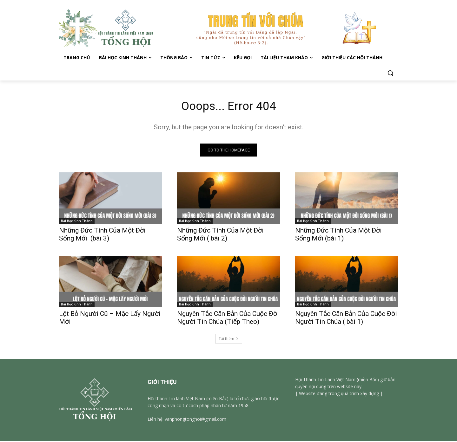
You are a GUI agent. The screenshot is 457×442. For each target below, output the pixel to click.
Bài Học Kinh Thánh (77, 222)
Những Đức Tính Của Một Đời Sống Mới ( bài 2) (220, 235)
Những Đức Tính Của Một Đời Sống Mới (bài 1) (338, 235)
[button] (390, 72)
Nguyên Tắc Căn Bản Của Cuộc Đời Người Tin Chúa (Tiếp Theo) (228, 319)
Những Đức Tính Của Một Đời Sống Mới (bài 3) (102, 235)
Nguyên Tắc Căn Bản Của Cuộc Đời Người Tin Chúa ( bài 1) (346, 319)
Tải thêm (229, 340)
